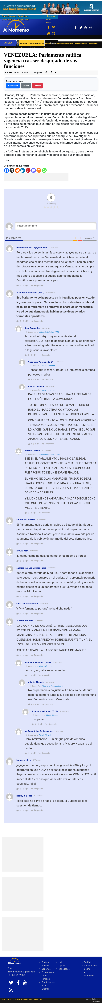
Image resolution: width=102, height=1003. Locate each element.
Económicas (48, 972)
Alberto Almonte (45, 666)
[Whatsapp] (44, 170)
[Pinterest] (28, 170)
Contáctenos (45, 48)
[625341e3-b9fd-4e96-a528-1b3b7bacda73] (51, 7)
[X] (12, 170)
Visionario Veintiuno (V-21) (30, 292)
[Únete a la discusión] (55, 226)
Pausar (26, 86)
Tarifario (35, 48)
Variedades (64, 969)
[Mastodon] (33, 170)
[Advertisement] (36, 177)
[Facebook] (6, 170)
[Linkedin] (22, 170)
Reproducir (13, 86)
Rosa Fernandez (48, 366)
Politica (45, 965)
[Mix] (38, 170)
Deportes (46, 969)
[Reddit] (17, 170)
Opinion (21, 48)
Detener (37, 86)
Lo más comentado (8, 48)
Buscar (53, 43)
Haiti (27, 48)
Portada (45, 962)
